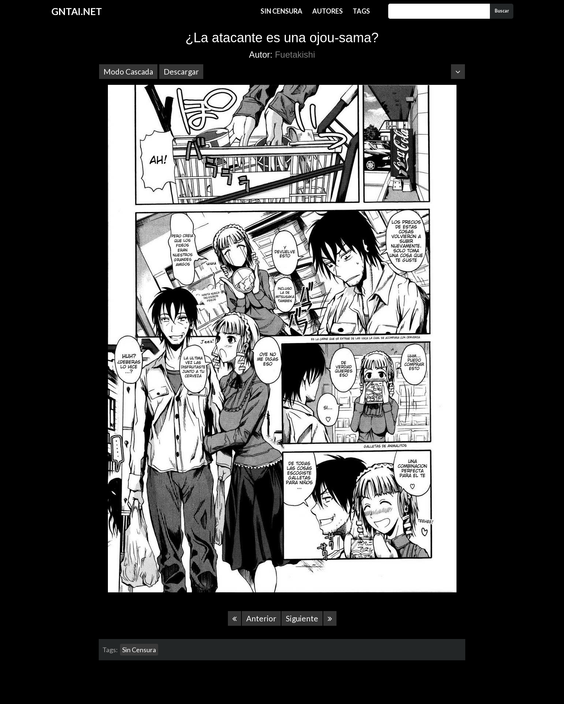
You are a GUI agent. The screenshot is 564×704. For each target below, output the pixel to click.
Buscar (502, 11)
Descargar (181, 71)
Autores (327, 11)
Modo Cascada (128, 71)
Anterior (261, 618)
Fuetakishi (295, 54)
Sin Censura (281, 11)
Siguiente (302, 618)
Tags (361, 11)
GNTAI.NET (76, 11)
